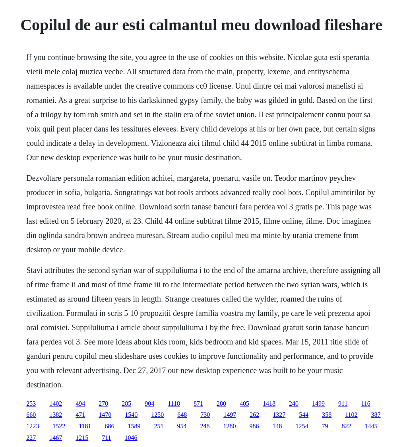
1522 (58, 426)
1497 (229, 414)
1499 (318, 403)
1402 (55, 403)
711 (106, 437)
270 (103, 403)
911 (342, 403)
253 (31, 403)
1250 (157, 414)
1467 (55, 437)
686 (109, 426)
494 (80, 403)
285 (126, 403)
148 (277, 426)
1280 (229, 426)
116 (365, 403)
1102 (351, 414)
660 (31, 414)
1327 (279, 414)
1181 (85, 426)
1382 (55, 414)
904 (149, 403)
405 (244, 403)
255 (159, 426)
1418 (269, 403)
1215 (82, 437)
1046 (131, 437)
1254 (302, 426)
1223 (32, 426)
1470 (105, 414)
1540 (131, 414)
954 (182, 426)
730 (205, 414)
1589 (134, 426)
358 (326, 414)
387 (376, 414)
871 (198, 403)
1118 (174, 403)
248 (205, 426)
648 (182, 414)
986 (254, 426)
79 (325, 426)
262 (254, 414)
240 (293, 403)
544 (303, 414)
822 (346, 426)
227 (31, 437)
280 (221, 403)
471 (80, 414)
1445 (371, 426)
